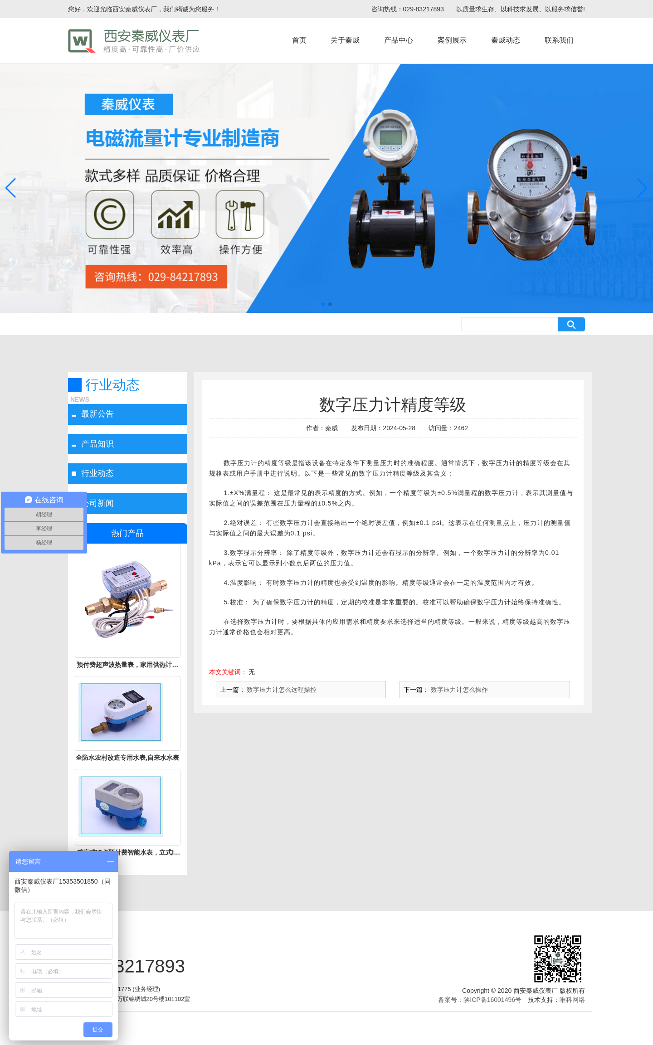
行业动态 (97, 473)
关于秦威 (345, 40)
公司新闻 (97, 503)
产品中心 (398, 40)
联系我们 (559, 40)
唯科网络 (572, 999)
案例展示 (452, 40)
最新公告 (97, 413)
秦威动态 (505, 40)
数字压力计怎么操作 (458, 689)
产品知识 (97, 443)
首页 (299, 40)
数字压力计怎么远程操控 (281, 689)
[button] (323, 304)
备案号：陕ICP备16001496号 (479, 999)
